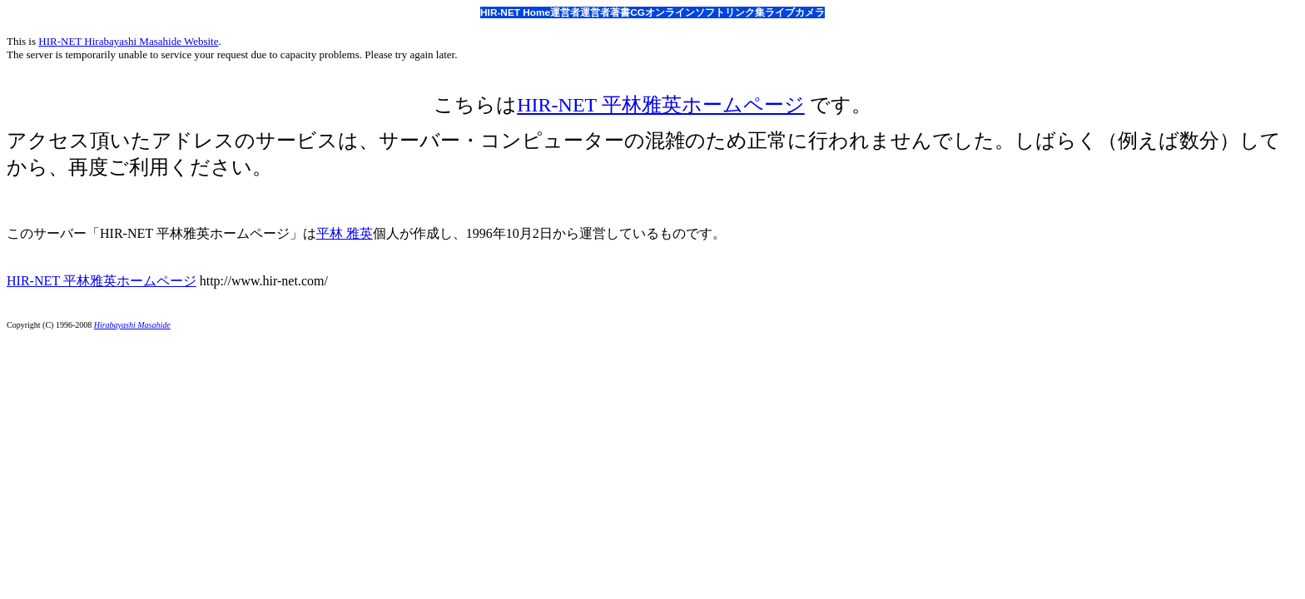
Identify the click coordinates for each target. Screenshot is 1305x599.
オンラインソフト (685, 12)
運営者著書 (605, 12)
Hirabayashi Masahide (132, 324)
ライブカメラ (795, 12)
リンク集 (745, 12)
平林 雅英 (344, 233)
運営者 (565, 12)
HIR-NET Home (515, 12)
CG (637, 12)
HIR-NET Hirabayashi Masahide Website (128, 41)
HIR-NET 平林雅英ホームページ (661, 105)
